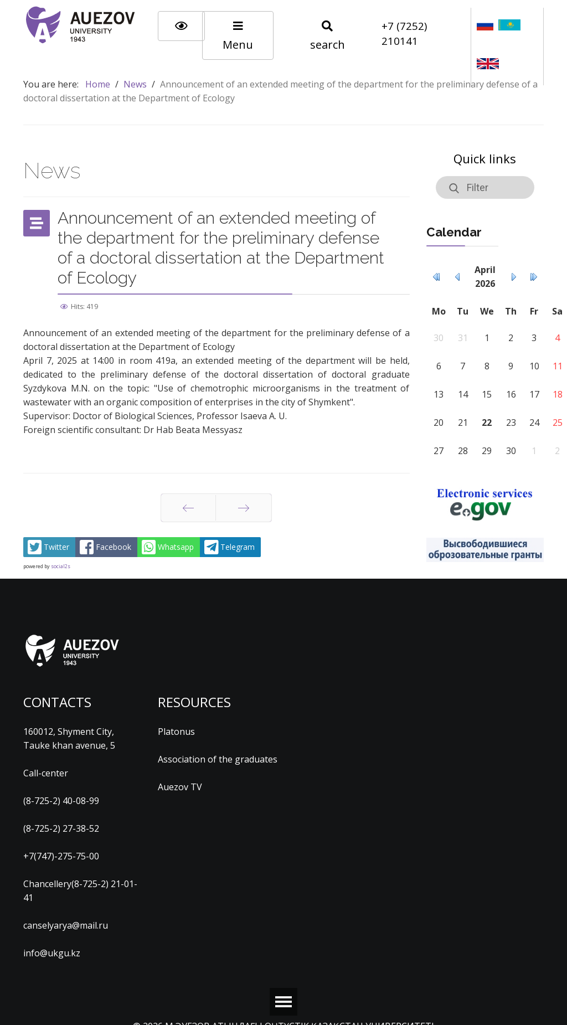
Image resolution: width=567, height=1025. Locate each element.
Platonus (176, 731)
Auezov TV (180, 787)
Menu (238, 36)
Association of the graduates (217, 759)
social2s (60, 566)
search (327, 36)
